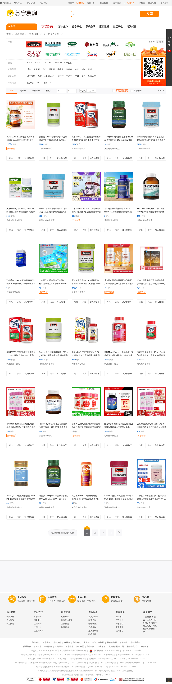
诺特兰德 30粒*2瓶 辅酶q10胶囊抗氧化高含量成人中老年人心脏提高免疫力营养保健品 (20, 427)
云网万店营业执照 (108, 662)
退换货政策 (93, 616)
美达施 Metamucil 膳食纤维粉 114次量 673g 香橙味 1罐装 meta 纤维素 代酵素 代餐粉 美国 (86, 499)
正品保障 (21, 597)
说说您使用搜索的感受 (62, 532)
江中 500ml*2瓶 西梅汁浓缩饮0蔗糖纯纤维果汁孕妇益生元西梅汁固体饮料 (86, 211)
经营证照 (62, 658)
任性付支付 (38, 631)
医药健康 (19, 34)
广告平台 (59, 646)
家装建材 (104, 26)
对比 (11, 158)
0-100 (29, 63)
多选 (160, 42)
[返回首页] (6, 3)
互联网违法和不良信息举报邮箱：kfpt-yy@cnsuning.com (92, 658)
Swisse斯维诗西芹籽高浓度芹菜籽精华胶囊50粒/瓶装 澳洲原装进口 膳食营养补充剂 (151, 140)
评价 (11, 144)
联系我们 (27, 646)
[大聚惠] (47, 26)
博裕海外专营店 (111, 220)
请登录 (71, 3)
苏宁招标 (91, 646)
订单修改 (92, 627)
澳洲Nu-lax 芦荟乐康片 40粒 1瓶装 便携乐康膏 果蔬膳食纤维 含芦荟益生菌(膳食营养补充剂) (20, 211)
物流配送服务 (67, 620)
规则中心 (119, 631)
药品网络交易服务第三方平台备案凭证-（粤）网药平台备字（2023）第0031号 (69, 666)
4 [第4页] (111, 531)
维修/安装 (92, 624)
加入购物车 (29, 158)
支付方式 (38, 612)
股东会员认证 (132, 646)
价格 (10, 63)
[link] (11, 91)
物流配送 (65, 612)
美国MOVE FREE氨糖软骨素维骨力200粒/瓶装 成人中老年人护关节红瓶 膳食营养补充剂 (86, 140)
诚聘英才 (37, 646)
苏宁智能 (123, 642)
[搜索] (108, 14)
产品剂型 (12, 69)
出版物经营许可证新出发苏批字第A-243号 (82, 654)
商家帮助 (119, 624)
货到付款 (37, 627)
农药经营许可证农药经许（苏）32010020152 (138, 662)
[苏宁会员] (117, 3)
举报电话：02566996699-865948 (133, 658)
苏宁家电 (77, 26)
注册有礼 (80, 3)
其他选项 (12, 82)
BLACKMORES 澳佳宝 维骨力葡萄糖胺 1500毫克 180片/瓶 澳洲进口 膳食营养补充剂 (20, 140)
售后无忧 (81, 597)
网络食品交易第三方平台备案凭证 (40, 658)
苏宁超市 (63, 26)
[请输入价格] (61, 91)
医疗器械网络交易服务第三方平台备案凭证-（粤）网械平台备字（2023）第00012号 (50, 662)
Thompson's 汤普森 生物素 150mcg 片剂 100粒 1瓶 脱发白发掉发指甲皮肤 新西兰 (118, 140)
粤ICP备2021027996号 (131, 650)
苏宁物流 (77, 642)
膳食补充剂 (53, 34)
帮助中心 (115, 597)
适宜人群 (12, 76)
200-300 (48, 63)
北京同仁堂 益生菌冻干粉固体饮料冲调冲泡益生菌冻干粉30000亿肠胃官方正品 (53, 283)
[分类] (21, 26)
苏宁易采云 (135, 642)
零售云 (87, 642)
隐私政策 (101, 646)
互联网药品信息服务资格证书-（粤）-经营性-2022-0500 (127, 654)
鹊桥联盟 (80, 646)
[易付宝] (142, 3)
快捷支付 (37, 624)
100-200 (38, 63)
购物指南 (10, 612)
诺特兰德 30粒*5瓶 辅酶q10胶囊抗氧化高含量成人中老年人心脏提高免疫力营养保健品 (151, 427)
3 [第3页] (103, 531)
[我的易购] (105, 3)
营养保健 (33, 34)
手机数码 (90, 26)
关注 (19, 158)
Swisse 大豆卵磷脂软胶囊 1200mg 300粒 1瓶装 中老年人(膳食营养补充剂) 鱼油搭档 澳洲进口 (53, 355)
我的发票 (92, 634)
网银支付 (37, 620)
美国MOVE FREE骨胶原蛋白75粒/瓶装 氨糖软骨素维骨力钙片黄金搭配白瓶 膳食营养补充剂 (86, 355)
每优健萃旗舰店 (111, 436)
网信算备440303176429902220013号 (121, 666)
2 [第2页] (95, 531)
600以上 (68, 63)
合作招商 (119, 616)
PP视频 (67, 642)
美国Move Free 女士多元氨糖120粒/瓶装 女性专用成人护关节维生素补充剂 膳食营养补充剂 (118, 355)
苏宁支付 (37, 616)
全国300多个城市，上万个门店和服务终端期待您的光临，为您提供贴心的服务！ (150, 624)
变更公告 (93, 662)
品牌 (10, 42)
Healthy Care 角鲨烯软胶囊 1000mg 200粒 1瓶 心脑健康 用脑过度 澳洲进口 (20, 499)
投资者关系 (112, 642)
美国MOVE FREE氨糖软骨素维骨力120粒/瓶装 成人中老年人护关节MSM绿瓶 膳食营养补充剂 (20, 355)
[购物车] (130, 3)
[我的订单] (92, 3)
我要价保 (92, 620)
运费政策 (65, 616)
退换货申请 (93, 631)
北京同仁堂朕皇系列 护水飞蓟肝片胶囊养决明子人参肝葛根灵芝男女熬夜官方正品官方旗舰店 (118, 283)
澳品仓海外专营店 (112, 148)
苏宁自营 (11, 148)
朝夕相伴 (145, 646)
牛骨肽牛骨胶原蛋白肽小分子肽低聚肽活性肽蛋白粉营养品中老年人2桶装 (151, 499)
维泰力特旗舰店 (143, 507)
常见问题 (10, 624)
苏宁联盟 (69, 646)
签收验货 (65, 624)
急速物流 (52, 597)
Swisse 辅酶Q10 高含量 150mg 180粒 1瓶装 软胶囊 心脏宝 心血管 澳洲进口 (118, 499)
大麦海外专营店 (46, 148)
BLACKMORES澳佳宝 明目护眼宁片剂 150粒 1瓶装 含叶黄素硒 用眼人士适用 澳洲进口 (150, 211)
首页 (8, 34)
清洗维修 (131, 26)
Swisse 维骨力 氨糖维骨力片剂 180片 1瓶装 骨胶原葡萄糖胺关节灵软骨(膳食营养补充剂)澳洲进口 (53, 211)
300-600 (58, 63)
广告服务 (119, 620)
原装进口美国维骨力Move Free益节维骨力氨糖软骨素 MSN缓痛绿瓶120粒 (151, 355)
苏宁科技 (36, 642)
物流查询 (65, 627)
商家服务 (120, 612)
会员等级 (10, 620)
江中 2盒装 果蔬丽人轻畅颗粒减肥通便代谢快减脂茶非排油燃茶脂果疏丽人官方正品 (151, 283)
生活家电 (118, 26)
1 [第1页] (87, 531)
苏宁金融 (46, 642)
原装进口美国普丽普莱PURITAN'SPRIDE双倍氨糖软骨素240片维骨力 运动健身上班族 (118, 211)
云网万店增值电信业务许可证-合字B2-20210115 (41, 654)
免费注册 (10, 616)
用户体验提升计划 (116, 646)
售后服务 (92, 612)
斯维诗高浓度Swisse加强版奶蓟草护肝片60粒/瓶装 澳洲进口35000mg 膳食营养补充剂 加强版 (86, 283)
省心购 (145, 597)
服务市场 (119, 627)
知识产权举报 (98, 642)
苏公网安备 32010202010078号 (104, 650)
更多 (152, 42)
